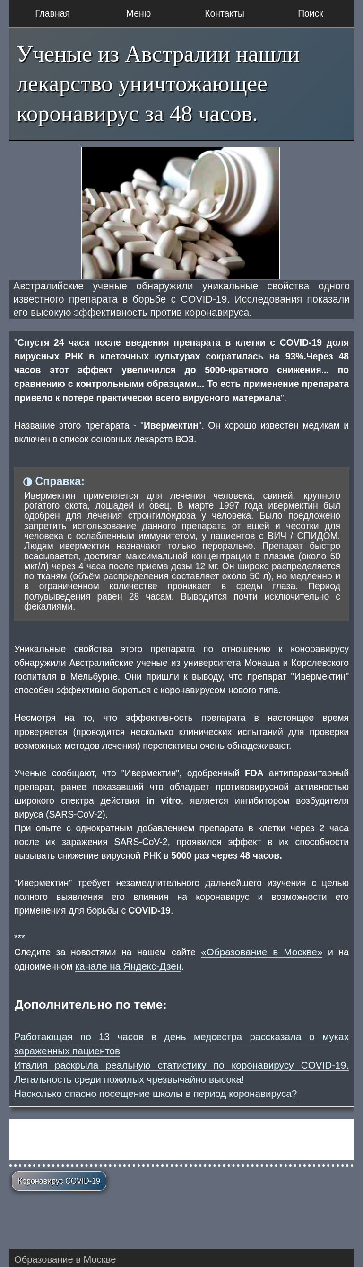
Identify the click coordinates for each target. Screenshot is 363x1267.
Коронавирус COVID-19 (59, 1181)
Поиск (310, 13)
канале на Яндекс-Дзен (128, 966)
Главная (52, 13)
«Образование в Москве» (261, 951)
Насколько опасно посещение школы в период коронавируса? (155, 1093)
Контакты (224, 13)
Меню (138, 13)
